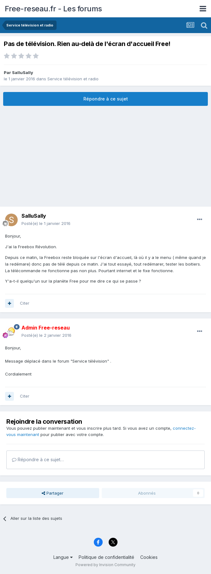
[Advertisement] (105, 156)
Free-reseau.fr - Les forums (53, 8)
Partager (52, 493)
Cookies (149, 557)
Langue (63, 557)
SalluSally (22, 72)
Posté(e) (45, 223)
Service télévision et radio (73, 78)
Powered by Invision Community (105, 564)
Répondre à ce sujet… (38, 459)
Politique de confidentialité (106, 557)
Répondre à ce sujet (105, 98)
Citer (24, 303)
